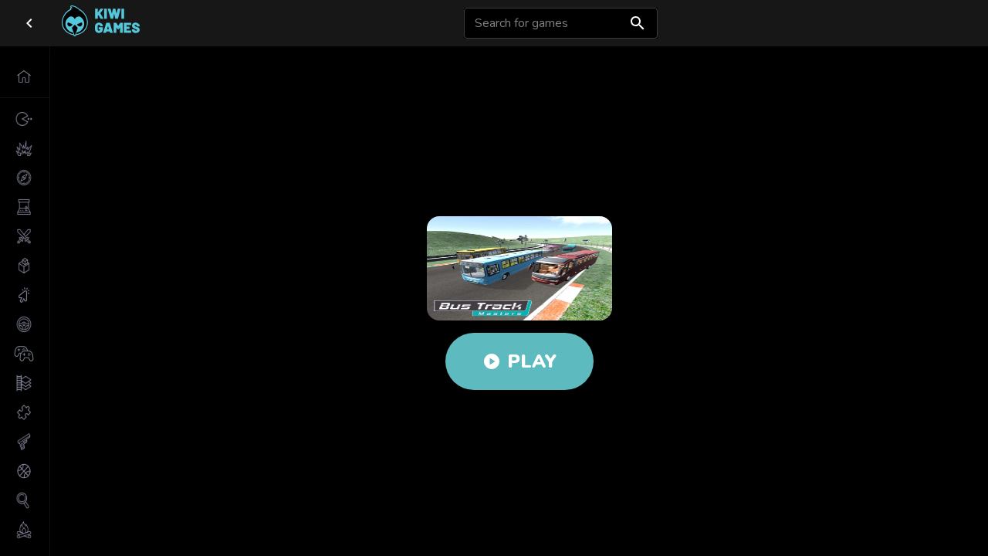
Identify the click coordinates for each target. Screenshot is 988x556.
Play (519, 361)
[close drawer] (29, 23)
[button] (24, 76)
